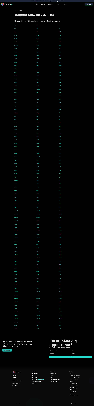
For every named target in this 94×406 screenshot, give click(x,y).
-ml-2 (15, 264)
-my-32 (60, 315)
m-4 (37, 28)
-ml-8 (60, 268)
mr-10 (15, 79)
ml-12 (60, 123)
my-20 (60, 170)
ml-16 (15, 126)
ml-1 (15, 116)
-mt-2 (15, 244)
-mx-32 (60, 295)
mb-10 (37, 55)
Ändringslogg (34, 379)
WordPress (33, 383)
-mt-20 (15, 254)
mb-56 (15, 65)
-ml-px (37, 281)
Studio (70, 373)
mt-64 (60, 109)
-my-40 (16, 318)
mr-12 (37, 79)
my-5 (60, 163)
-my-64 (16, 322)
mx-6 (37, 143)
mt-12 (15, 102)
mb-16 (15, 58)
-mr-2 (15, 224)
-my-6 (37, 308)
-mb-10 (16, 210)
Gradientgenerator (73, 385)
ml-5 (37, 119)
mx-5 (15, 143)
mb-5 (37, 52)
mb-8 (15, 55)
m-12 (15, 35)
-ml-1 (60, 261)
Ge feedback (7, 350)
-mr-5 (15, 227)
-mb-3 (37, 204)
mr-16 (60, 79)
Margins (20, 10)
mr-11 (60, 325)
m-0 (15, 25)
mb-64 (37, 65)
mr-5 (15, 75)
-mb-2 (15, 204)
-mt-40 (15, 258)
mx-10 (15, 146)
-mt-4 (60, 244)
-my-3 (37, 305)
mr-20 (15, 82)
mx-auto (38, 156)
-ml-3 (37, 264)
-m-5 (15, 187)
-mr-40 (15, 237)
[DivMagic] (8, 4)
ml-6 (60, 119)
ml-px (15, 136)
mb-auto (60, 65)
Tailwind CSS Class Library (37, 381)
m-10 (60, 31)
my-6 (15, 166)
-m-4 (60, 183)
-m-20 (15, 193)
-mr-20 (15, 234)
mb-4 (15, 52)
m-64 (60, 42)
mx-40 (15, 153)
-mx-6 (37, 288)
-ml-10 (15, 271)
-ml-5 (15, 268)
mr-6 (37, 75)
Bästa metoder (34, 377)
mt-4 (37, 96)
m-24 (15, 38)
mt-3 (15, 96)
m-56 (37, 42)
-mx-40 (16, 298)
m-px (37, 45)
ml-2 (37, 116)
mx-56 (60, 153)
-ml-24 (37, 274)
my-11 (60, 328)
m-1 (37, 25)
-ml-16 (60, 271)
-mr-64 (15, 241)
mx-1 (60, 136)
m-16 (37, 35)
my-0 (15, 160)
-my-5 (15, 308)
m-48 (15, 42)
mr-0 (37, 69)
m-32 (37, 38)
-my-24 (38, 315)
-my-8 (60, 308)
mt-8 (37, 99)
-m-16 (60, 190)
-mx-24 (38, 295)
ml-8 (15, 123)
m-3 (15, 28)
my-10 (60, 166)
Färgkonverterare (73, 383)
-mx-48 (38, 298)
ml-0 (60, 112)
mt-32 (37, 106)
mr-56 (60, 85)
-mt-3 (37, 244)
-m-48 (37, 197)
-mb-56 (60, 217)
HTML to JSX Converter (74, 375)
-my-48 (38, 318)
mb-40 (37, 62)
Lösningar (43, 4)
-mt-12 (37, 251)
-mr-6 (37, 227)
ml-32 (15, 129)
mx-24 (37, 150)
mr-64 (15, 89)
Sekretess (14, 385)
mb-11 (15, 325)
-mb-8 (60, 207)
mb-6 (60, 52)
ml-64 (37, 133)
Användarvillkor (16, 383)
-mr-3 (37, 224)
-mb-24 (38, 214)
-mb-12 (38, 210)
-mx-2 (15, 285)
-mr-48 (38, 237)
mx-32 (60, 150)
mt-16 (37, 102)
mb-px (15, 69)
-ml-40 (15, 278)
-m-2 (15, 183)
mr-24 (37, 82)
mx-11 (37, 328)
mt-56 (37, 109)
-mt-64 (15, 261)
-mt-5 (15, 247)
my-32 (37, 173)
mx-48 (37, 153)
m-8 (37, 31)
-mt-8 (60, 247)
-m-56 (60, 197)
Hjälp (51, 375)
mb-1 (15, 48)
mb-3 (60, 48)
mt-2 (60, 92)
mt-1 (37, 92)
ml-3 (60, 116)
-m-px (37, 200)
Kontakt (64, 4)
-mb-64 (16, 220)
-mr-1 (60, 220)
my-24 (15, 173)
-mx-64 (16, 301)
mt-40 (60, 106)
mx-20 (15, 150)
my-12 (15, 170)
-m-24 (37, 193)
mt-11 (60, 322)
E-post (72, 350)
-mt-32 (60, 254)
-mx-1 (60, 281)
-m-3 (37, 183)
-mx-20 (16, 295)
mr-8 (60, 75)
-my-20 (16, 315)
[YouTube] (15, 378)
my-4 (37, 163)
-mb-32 (60, 214)
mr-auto (38, 89)
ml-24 (60, 126)
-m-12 (37, 190)
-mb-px (38, 220)
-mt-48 (37, 258)
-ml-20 (15, 274)
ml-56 (15, 133)
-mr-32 (60, 234)
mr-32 (60, 82)
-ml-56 (60, 278)
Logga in (89, 4)
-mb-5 (15, 207)
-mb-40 (16, 217)
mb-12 (60, 55)
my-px (37, 180)
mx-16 (60, 146)
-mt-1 (60, 241)
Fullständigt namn (53, 350)
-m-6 (37, 187)
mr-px (60, 89)
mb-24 (60, 58)
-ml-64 (15, 281)
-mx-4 (60, 285)
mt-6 (15, 99)
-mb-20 (16, 214)
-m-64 (15, 200)
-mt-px (37, 261)
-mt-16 (60, 251)
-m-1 (60, 180)
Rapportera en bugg (55, 379)
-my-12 (38, 312)
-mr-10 (15, 231)
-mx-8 (60, 288)
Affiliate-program (54, 381)
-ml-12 (37, 271)
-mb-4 (60, 204)
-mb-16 (60, 210)
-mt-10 (15, 251)
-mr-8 (60, 227)
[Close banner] (93, 1)
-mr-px (37, 241)
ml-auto (60, 133)
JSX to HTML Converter (74, 377)
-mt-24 (37, 254)
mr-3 (37, 72)
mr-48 (37, 85)
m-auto (16, 45)
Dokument (50, 4)
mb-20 (37, 58)
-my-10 (16, 312)
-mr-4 (60, 224)
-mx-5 (15, 288)
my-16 (37, 170)
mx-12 (37, 146)
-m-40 (15, 197)
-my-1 (60, 301)
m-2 (59, 25)
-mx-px (38, 301)
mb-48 (60, 62)
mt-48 (15, 109)
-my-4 (60, 305)
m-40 (60, 38)
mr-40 (15, 85)
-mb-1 (60, 200)
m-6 (15, 31)
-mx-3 (37, 285)
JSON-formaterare (73, 395)
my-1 (37, 160)
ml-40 (37, 129)
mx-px (60, 156)
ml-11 (37, 325)
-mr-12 (38, 231)
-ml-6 (37, 268)
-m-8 (60, 187)
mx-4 (60, 139)
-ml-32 (60, 274)
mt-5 (60, 96)
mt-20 (60, 102)
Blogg (32, 375)
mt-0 (15, 92)
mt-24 (15, 106)
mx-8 (60, 143)
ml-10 (37, 123)
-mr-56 (60, 237)
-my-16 (60, 312)
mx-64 (15, 156)
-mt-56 (60, 258)
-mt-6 (37, 247)
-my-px (38, 322)
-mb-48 (38, 217)
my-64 (60, 177)
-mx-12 (38, 291)
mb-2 (37, 48)
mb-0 (60, 45)
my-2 (60, 160)
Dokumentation (35, 373)
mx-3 (37, 139)
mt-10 (60, 99)
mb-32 (15, 62)
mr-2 (15, 72)
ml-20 (37, 126)
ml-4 (15, 119)
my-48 (15, 177)
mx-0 (37, 136)
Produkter (36, 4)
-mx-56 (60, 298)
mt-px (37, 112)
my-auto (16, 180)
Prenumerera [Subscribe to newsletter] (70, 356)
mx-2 (15, 139)
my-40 (60, 173)
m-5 (59, 28)
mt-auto (16, 112)
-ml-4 (60, 264)
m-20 (60, 35)
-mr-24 (38, 234)
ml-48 (60, 129)
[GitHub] (13, 377)
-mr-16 (60, 231)
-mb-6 (37, 207)
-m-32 (60, 193)
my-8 (37, 166)
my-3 (15, 163)
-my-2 (15, 305)
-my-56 (60, 318)
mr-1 (60, 69)
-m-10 (15, 190)
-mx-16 (60, 291)
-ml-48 (37, 278)
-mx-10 (16, 291)
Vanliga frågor (58, 4)
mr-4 (60, 72)
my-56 (37, 177)
